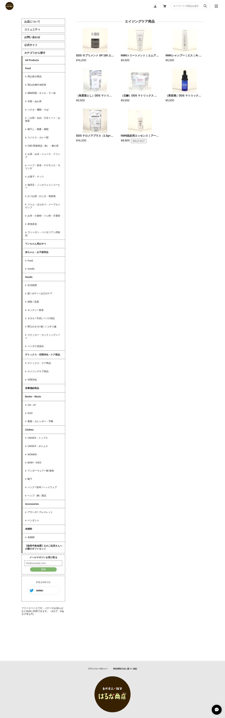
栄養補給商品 (32, 388)
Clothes (29, 429)
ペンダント (33, 520)
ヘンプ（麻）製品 (37, 495)
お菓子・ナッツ (36, 176)
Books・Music (33, 396)
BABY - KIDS (34, 462)
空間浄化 (32, 379)
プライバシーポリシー (98, 669)
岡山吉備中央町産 (37, 84)
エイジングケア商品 (38, 371)
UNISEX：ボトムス (38, 446)
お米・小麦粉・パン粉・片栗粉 (44, 215)
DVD (30, 413)
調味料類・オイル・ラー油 (42, 93)
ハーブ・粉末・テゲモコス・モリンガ (42, 167)
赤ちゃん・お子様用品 (36, 252)
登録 (43, 569)
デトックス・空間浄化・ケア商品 (42, 354)
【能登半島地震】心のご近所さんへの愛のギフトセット (43, 547)
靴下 (30, 479)
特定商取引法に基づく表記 (125, 669)
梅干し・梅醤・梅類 (38, 129)
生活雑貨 (32, 285)
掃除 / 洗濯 (33, 301)
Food (28, 68)
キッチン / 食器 (36, 310)
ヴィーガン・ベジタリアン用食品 (42, 234)
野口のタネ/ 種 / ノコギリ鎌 (42, 326)
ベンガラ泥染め (36, 346)
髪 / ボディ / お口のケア (40, 293)
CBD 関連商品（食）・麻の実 (43, 145)
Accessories (32, 504)
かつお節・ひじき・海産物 (42, 196)
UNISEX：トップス (38, 438)
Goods (31, 268)
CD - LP (32, 405)
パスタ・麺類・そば (38, 109)
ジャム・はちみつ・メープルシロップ (42, 206)
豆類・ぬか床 (35, 101)
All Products (32, 60)
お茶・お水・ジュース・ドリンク (42, 155)
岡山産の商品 (35, 76)
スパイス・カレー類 (38, 137)
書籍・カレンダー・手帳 (40, 421)
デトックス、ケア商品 (39, 363)
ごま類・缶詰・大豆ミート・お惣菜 (42, 119)
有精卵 (28, 529)
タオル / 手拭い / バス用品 (41, 318)
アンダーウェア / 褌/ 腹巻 (41, 470)
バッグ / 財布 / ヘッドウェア (42, 487)
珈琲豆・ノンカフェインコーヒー (42, 186)
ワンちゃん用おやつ (35, 243)
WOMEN (32, 454)
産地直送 (32, 224)
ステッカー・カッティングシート (42, 336)
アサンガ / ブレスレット (40, 512)
